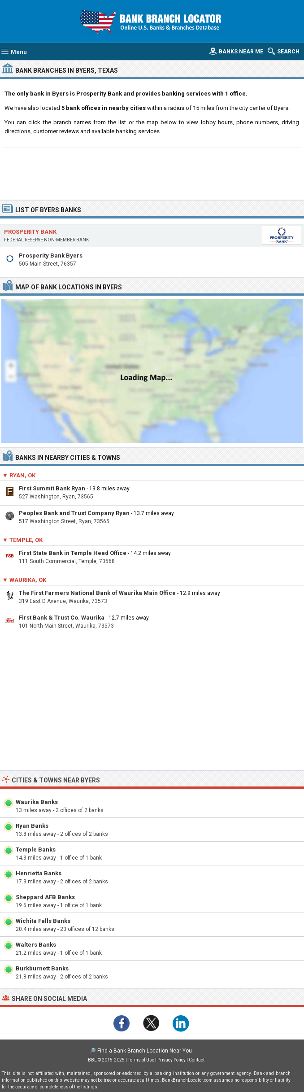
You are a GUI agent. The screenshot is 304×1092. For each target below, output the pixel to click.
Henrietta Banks (38, 873)
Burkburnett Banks (42, 968)
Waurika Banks (37, 802)
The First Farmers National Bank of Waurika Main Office (97, 593)
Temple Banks (36, 849)
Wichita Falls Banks (43, 920)
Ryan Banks (32, 825)
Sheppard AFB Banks (45, 897)
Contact (196, 1059)
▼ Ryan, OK (18, 475)
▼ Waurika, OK (24, 580)
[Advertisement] (152, 172)
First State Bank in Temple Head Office (72, 553)
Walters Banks (36, 944)
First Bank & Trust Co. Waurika (61, 617)
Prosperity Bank (30, 231)
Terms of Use (141, 1059)
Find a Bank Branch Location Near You (144, 1051)
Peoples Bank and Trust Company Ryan (74, 513)
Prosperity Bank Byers (51, 255)
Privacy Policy (171, 1059)
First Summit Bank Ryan (52, 488)
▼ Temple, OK (22, 540)
